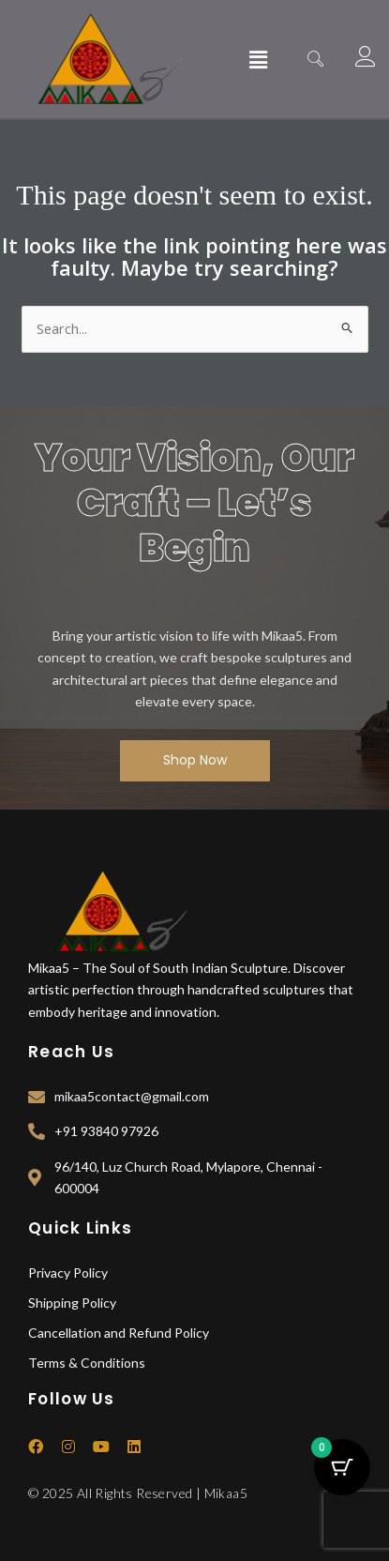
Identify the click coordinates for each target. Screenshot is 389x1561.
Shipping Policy (72, 1303)
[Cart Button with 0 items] (342, 1467)
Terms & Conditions (86, 1363)
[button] (259, 59)
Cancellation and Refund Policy (118, 1333)
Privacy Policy (68, 1273)
